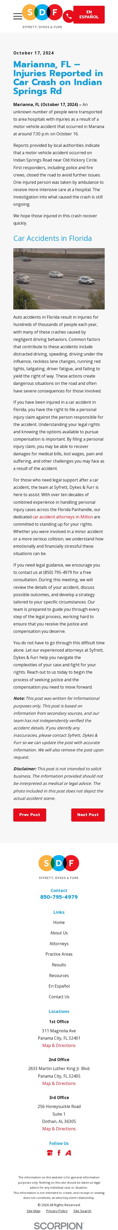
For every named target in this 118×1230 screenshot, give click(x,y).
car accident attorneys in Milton (63, 517)
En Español (59, 986)
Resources (59, 975)
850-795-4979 (59, 897)
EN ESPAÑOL (89, 14)
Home (59, 922)
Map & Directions (59, 1045)
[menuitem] (33, 1211)
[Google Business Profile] (50, 1153)
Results (59, 965)
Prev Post (29, 815)
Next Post (88, 815)
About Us (59, 933)
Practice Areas (59, 954)
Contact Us (59, 997)
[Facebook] (59, 1153)
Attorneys (59, 943)
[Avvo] (68, 1153)
